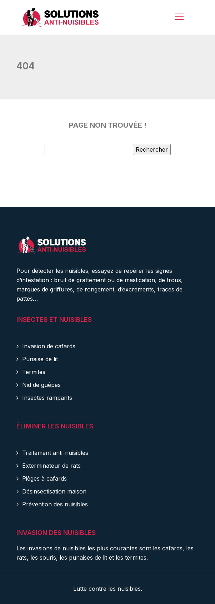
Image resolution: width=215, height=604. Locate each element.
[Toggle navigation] (179, 17)
